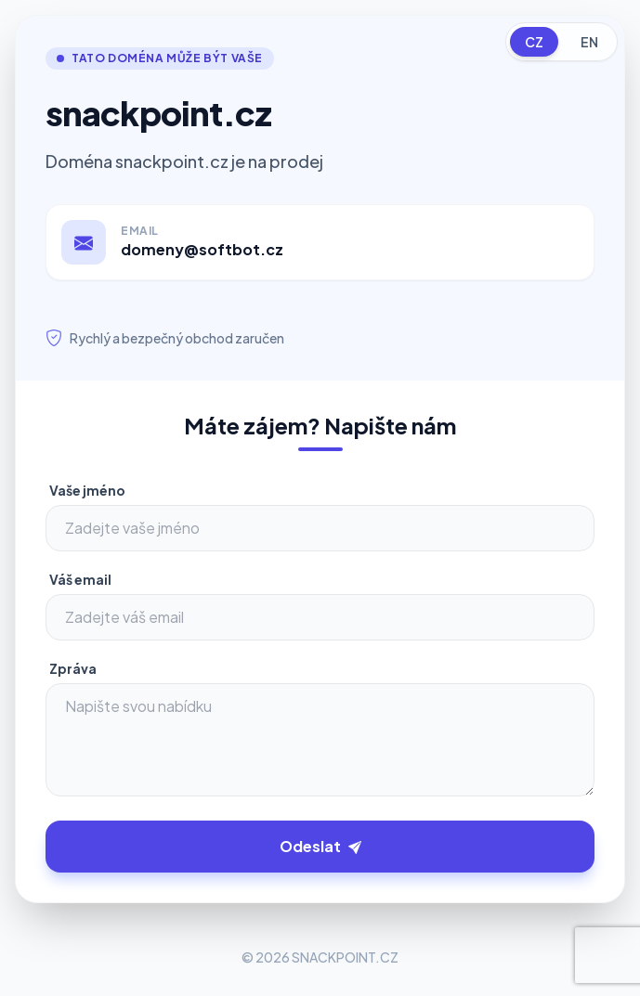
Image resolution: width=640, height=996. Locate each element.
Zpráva (73, 668)
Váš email (80, 579)
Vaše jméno (87, 490)
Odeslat (320, 846)
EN (589, 41)
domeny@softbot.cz (202, 249)
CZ (534, 41)
